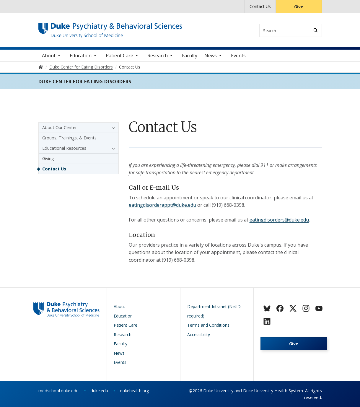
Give (298, 6)
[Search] (315, 30)
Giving (48, 159)
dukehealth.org (134, 391)
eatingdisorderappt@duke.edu (162, 205)
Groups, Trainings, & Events (69, 138)
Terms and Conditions (208, 325)
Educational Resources (64, 148)
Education (81, 56)
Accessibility (198, 335)
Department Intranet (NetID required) (214, 311)
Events (238, 56)
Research (157, 56)
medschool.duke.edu (58, 391)
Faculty (189, 56)
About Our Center (59, 128)
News (210, 56)
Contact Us (260, 6)
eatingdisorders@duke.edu (279, 220)
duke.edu (99, 391)
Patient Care (119, 56)
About (49, 56)
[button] (111, 128)
